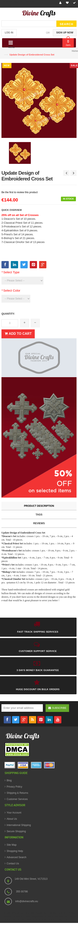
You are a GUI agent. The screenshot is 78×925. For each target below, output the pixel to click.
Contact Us (13, 863)
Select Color (10, 290)
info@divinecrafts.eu (26, 901)
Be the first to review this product (19, 192)
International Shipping (19, 825)
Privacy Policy (14, 786)
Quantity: (8, 313)
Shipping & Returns (17, 792)
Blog (9, 780)
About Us (12, 818)
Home (75, 51)
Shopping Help (15, 851)
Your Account (14, 812)
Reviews (39, 523)
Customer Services (17, 799)
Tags (39, 514)
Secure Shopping (16, 831)
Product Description (39, 505)
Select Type (10, 272)
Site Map (11, 844)
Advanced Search (16, 857)
